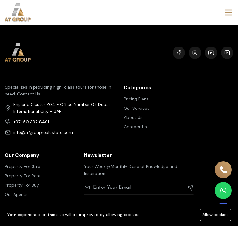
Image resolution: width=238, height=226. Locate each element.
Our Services (136, 108)
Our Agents (16, 194)
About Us (133, 117)
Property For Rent (23, 176)
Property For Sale (22, 166)
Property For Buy (22, 185)
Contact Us (135, 127)
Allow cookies (215, 214)
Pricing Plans (136, 99)
